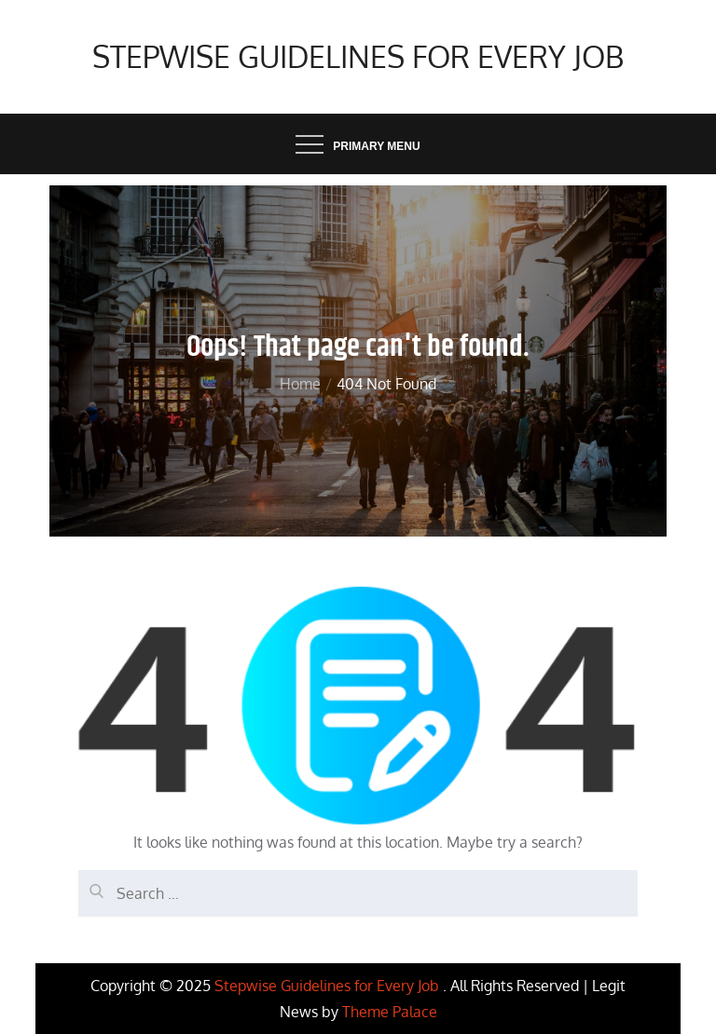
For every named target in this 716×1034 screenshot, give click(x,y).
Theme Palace (389, 1011)
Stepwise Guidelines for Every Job (358, 56)
